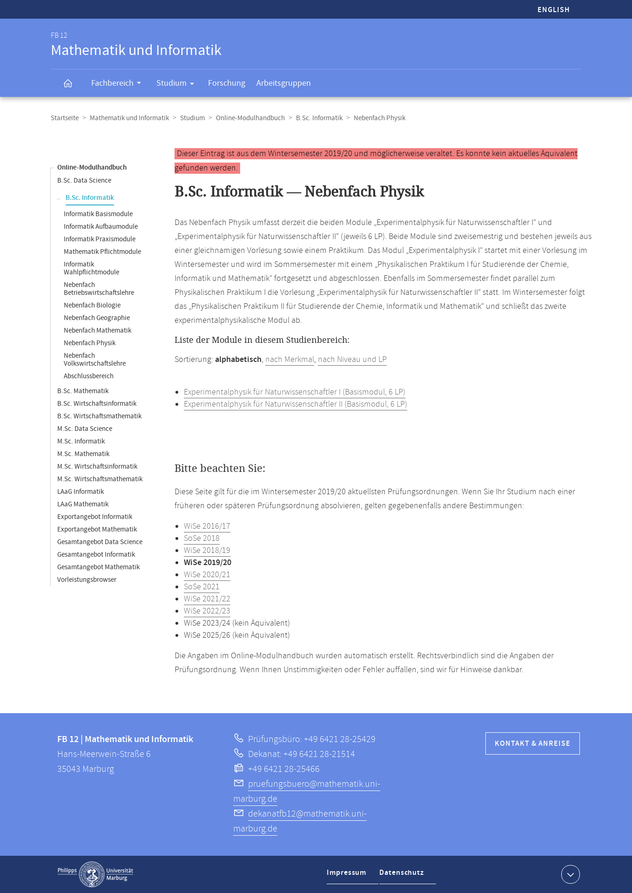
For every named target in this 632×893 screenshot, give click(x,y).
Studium (178, 85)
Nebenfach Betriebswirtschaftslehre (99, 288)
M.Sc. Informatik (81, 441)
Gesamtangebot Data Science (99, 542)
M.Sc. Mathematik (83, 454)
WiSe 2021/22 (207, 599)
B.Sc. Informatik (319, 118)
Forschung (226, 83)
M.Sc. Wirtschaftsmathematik (99, 479)
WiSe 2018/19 (207, 550)
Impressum (348, 876)
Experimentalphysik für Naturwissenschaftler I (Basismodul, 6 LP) (294, 392)
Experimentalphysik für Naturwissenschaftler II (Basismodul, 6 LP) (295, 404)
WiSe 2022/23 (207, 611)
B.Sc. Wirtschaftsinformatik (96, 403)
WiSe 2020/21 (207, 574)
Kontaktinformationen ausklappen (569, 873)
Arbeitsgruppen (283, 83)
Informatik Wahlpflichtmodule (91, 268)
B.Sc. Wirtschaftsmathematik (99, 416)
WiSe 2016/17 (207, 526)
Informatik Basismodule (98, 214)
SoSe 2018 (202, 538)
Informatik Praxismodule (99, 239)
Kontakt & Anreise (533, 744)
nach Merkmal (289, 359)
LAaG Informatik (80, 491)
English (554, 10)
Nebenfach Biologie (92, 305)
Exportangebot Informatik (94, 516)
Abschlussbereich (89, 376)
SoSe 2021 (202, 587)
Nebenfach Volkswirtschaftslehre (95, 359)
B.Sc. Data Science (84, 180)
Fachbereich (119, 84)
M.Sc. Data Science (84, 428)
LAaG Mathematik (82, 504)
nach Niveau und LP (352, 359)
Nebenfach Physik (89, 343)
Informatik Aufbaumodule (101, 226)
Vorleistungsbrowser (86, 579)
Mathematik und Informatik (129, 118)
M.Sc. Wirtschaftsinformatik (97, 466)
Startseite (65, 118)
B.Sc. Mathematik (82, 391)
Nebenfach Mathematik (97, 330)
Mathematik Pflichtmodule (102, 251)
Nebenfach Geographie (97, 318)
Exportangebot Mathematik (97, 529)
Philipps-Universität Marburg (95, 874)
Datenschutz (404, 876)
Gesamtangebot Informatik (96, 554)
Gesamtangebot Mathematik (98, 567)
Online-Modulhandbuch (250, 118)
